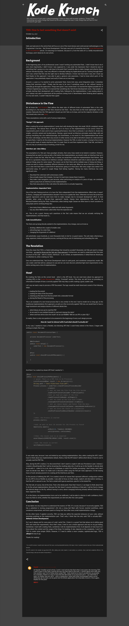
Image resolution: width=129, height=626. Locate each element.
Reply (36, 582)
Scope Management (48, 279)
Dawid (36, 567)
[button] (102, 30)
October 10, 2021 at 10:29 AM (47, 567)
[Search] (105, 5)
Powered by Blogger (64, 621)
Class (45, 114)
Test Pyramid (42, 107)
